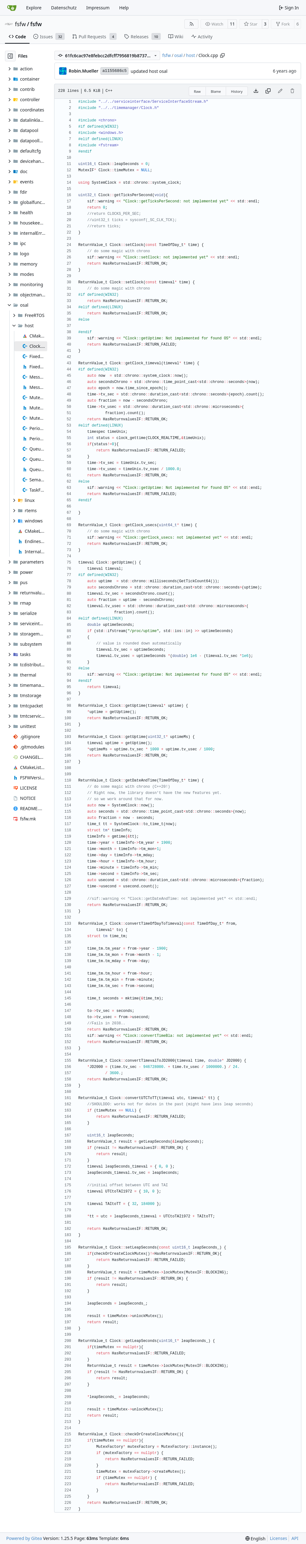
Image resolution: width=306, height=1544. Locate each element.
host (190, 55)
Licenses (278, 1538)
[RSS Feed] (191, 24)
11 (232, 24)
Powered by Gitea (24, 1538)
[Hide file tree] (10, 56)
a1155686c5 (114, 70)
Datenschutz (63, 8)
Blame (216, 91)
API (294, 1538)
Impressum (97, 8)
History (237, 91)
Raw (197, 91)
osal (178, 55)
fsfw (20, 24)
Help (124, 8)
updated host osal (149, 71)
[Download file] (256, 91)
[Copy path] (222, 55)
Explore (33, 8)
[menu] (255, 1539)
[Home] (12, 7)
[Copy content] (268, 91)
